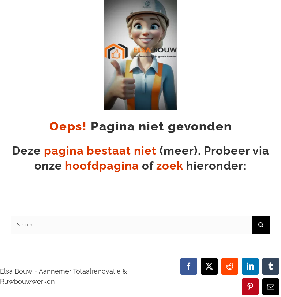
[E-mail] (271, 286)
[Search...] (131, 225)
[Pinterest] (250, 286)
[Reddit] (230, 266)
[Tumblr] (271, 266)
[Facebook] (189, 266)
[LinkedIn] (250, 266)
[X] (209, 266)
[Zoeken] (261, 225)
